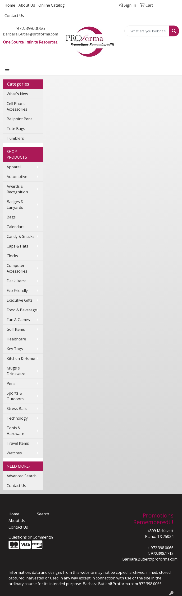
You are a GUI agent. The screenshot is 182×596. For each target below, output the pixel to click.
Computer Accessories (17, 268)
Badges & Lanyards (15, 204)
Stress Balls (17, 408)
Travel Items (18, 443)
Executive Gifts (19, 300)
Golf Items (16, 329)
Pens (11, 383)
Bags (11, 217)
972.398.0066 (30, 28)
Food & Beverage (22, 310)
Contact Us (14, 15)
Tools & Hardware (15, 430)
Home (10, 5)
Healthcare (16, 339)
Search (43, 514)
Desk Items (17, 280)
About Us (26, 5)
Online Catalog (51, 5)
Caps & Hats (17, 246)
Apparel (14, 167)
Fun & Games (18, 319)
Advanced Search (21, 476)
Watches (14, 453)
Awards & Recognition (17, 189)
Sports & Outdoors (15, 396)
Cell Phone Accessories (17, 106)
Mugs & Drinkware (16, 370)
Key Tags (15, 348)
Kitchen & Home (21, 358)
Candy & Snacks (20, 236)
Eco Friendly (17, 290)
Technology (17, 418)
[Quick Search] (146, 31)
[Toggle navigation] (7, 69)
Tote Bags (16, 128)
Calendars (15, 226)
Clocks (12, 255)
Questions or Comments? (31, 537)
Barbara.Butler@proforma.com (30, 34)
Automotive (17, 176)
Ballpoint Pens (19, 119)
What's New (17, 93)
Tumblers (15, 138)
